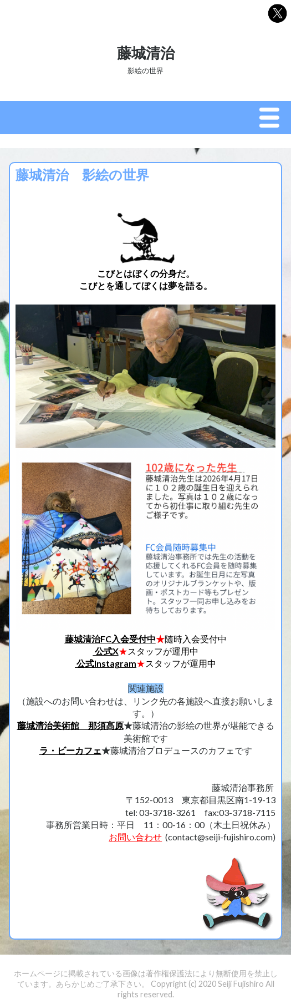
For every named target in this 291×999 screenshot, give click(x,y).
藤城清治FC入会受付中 (110, 638)
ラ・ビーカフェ (70, 750)
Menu (272, 118)
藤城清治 (146, 53)
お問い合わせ (135, 836)
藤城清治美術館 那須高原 (70, 725)
